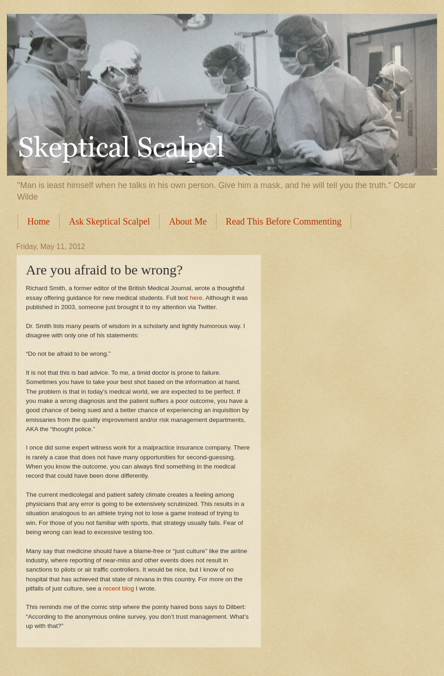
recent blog (118, 588)
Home (38, 221)
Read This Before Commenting (283, 221)
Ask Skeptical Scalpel (109, 221)
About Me (188, 221)
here (196, 297)
